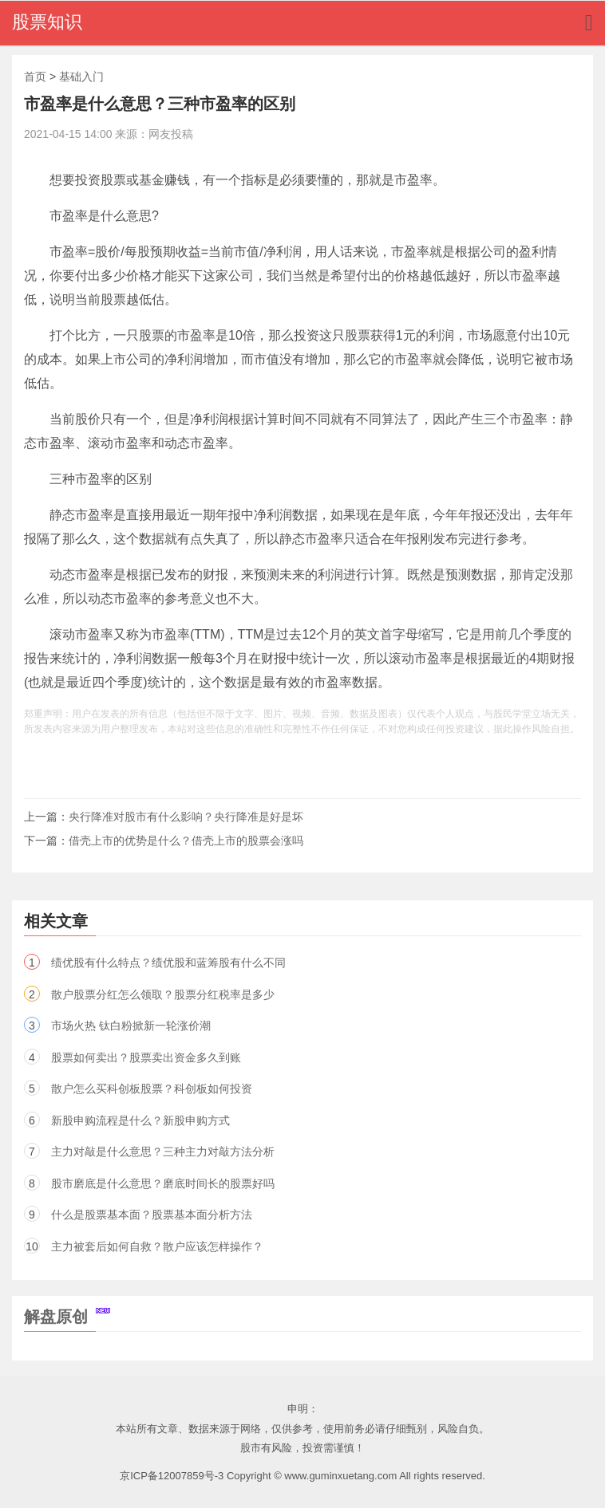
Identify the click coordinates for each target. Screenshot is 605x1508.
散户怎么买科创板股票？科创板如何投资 (151, 1088)
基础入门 (81, 76)
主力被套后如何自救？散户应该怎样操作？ (157, 1246)
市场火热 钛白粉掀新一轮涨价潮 (131, 1025)
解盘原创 (67, 1316)
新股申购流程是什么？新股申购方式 (140, 1120)
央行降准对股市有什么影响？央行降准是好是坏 (186, 816)
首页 (35, 76)
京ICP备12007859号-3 (171, 1476)
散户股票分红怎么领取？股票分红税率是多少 (163, 994)
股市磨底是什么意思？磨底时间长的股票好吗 (163, 1183)
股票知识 (47, 22)
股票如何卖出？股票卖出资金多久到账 (146, 1057)
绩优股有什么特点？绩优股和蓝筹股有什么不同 (168, 962)
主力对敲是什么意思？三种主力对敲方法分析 (163, 1151)
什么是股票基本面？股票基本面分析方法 (151, 1214)
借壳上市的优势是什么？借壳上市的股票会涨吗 (186, 840)
